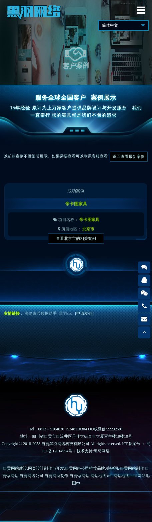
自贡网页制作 (56, 475)
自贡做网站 (79, 475)
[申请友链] (84, 313)
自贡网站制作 (132, 468)
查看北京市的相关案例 (76, 238)
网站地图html (125, 475)
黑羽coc (66, 313)
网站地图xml (101, 475)
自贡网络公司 (31, 475)
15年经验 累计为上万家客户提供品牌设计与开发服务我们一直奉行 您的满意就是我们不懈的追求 (76, 111)
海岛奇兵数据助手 (41, 313)
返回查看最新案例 (129, 156)
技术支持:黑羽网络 (93, 451)
